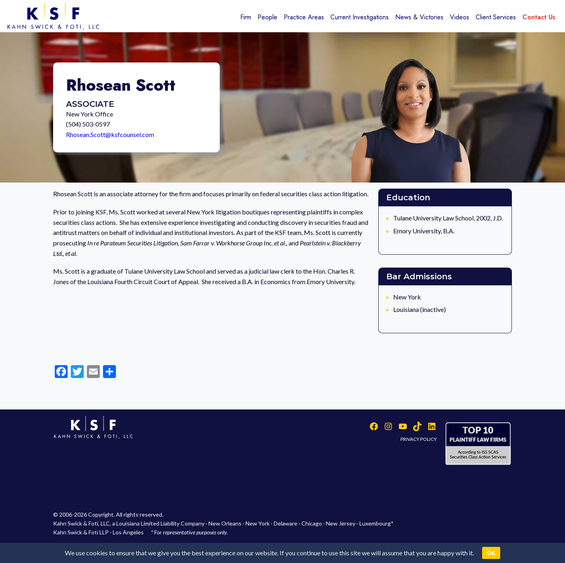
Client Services (496, 17)
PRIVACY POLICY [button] (418, 439)
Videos (459, 17)
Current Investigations (359, 17)
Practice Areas (304, 17)
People (267, 17)
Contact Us (538, 17)
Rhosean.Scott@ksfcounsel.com (110, 134)
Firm (245, 17)
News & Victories (419, 17)
